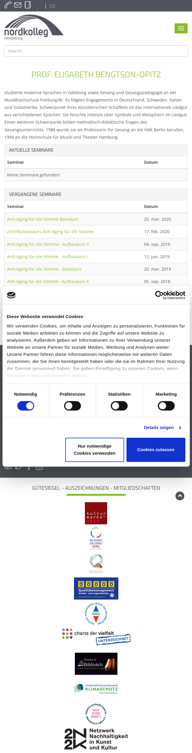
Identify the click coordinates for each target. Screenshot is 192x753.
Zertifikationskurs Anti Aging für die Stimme (50, 231)
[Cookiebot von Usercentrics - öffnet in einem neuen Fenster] (159, 295)
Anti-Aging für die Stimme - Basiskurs (44, 269)
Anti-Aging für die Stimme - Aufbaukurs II (48, 244)
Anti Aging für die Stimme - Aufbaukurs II (48, 281)
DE (52, 6)
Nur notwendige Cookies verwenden (95, 450)
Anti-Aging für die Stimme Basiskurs (43, 219)
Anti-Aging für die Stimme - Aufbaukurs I (47, 256)
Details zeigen (159, 427)
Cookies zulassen (156, 449)
